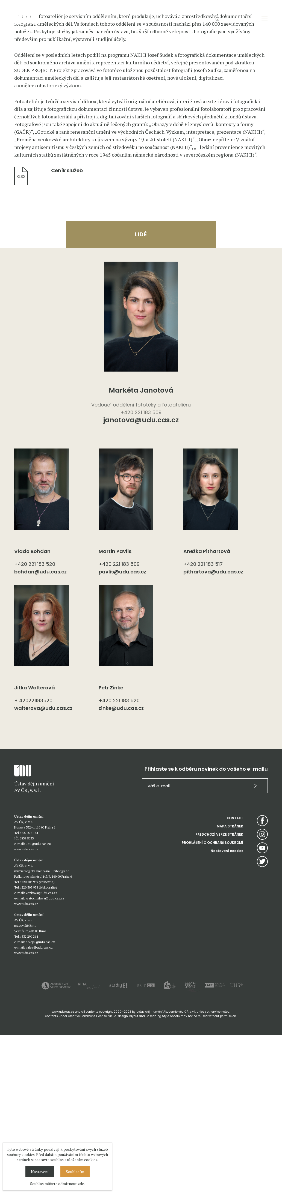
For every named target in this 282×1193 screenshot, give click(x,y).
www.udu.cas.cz (26, 1007)
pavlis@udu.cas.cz (122, 729)
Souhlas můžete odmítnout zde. (57, 1183)
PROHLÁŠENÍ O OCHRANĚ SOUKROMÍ (212, 1000)
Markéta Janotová (141, 548)
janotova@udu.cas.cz (141, 579)
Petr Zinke (111, 845)
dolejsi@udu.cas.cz (40, 1100)
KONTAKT (235, 976)
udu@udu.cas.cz (38, 1002)
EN (226, 18)
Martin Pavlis (115, 709)
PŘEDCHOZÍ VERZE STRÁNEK (219, 992)
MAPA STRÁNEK (230, 984)
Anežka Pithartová (206, 709)
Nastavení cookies (227, 1009)
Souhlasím (75, 1171)
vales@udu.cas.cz (39, 1106)
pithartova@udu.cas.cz (213, 729)
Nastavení (40, 1171)
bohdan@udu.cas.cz (40, 729)
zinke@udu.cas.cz (121, 866)
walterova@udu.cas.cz (43, 866)
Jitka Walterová (34, 845)
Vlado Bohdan (32, 709)
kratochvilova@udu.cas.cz (45, 1056)
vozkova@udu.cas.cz (41, 1051)
